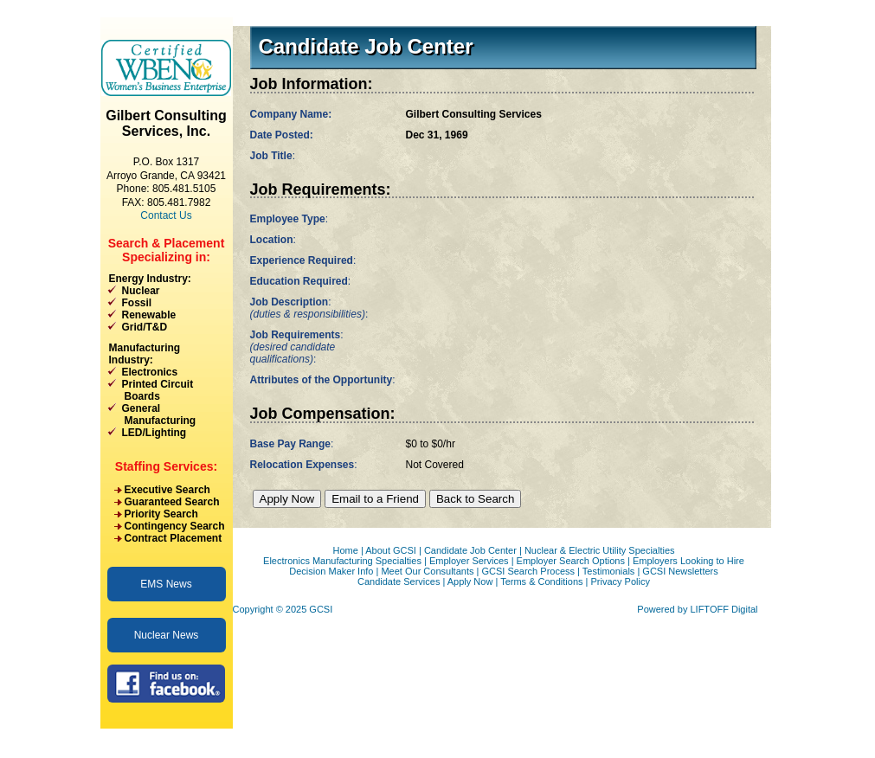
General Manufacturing (151, 414)
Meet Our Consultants (427, 571)
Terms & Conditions (541, 581)
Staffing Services (164, 466)
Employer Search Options (571, 561)
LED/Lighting (154, 433)
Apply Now (470, 581)
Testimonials (608, 571)
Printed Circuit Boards (150, 390)
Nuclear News (166, 635)
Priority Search (161, 514)
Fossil (137, 303)
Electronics (150, 372)
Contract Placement (173, 538)
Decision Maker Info (331, 571)
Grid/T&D (145, 327)
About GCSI (390, 550)
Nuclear (141, 291)
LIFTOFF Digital (723, 609)
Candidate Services (398, 581)
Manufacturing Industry (145, 354)
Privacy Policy (620, 581)
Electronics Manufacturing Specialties (342, 561)
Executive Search (167, 490)
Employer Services (469, 561)
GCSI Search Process (528, 571)
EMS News (165, 584)
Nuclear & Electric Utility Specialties (599, 550)
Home (344, 550)
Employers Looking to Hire (688, 561)
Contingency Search (175, 526)
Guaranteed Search (172, 502)
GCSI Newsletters (679, 571)
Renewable (149, 315)
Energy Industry (148, 279)
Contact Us (165, 215)
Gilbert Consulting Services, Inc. (166, 123)
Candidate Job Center (470, 550)
